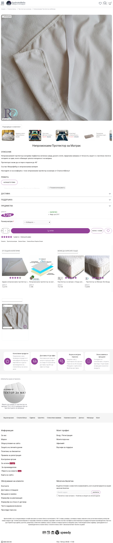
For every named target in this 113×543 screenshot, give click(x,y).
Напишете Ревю (9, 182)
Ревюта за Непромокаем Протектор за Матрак (22, 188)
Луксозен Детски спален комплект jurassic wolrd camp (47, 134)
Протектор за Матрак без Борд (98, 283)
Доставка (5, 194)
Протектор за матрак (24, 9)
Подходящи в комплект (11, 127)
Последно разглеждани (13, 300)
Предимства (7, 206)
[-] (3, 231)
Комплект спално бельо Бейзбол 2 (73, 134)
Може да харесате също (69, 252)
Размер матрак (7, 221)
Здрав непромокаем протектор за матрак (15, 283)
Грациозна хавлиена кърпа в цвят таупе (101, 134)
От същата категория (12, 252)
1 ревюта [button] (16, 237)
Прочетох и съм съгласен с (78, 490)
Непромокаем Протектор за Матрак (44, 9)
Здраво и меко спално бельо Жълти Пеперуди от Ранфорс (20, 134)
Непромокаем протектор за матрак (42, 283)
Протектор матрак (12, 242)
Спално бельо (12, 9)
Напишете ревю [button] (26, 237)
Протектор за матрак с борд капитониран (71, 283)
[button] (56, 187)
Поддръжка (6, 200)
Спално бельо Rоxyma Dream (38, 242)
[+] (12, 231)
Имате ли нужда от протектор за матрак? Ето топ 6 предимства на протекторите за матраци (14, 407)
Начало (3, 9)
